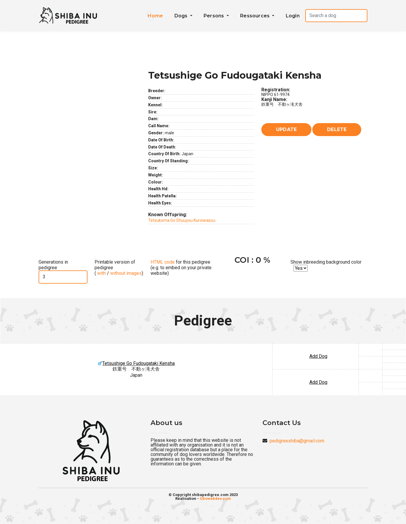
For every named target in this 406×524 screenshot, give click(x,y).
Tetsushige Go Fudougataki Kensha (136, 363)
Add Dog (318, 356)
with (101, 273)
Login (293, 16)
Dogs (181, 16)
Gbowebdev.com (215, 498)
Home (155, 16)
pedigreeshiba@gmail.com (297, 441)
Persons (214, 16)
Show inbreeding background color (326, 262)
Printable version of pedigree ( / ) (119, 267)
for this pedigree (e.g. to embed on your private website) (181, 267)
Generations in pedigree (53, 264)
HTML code (163, 262)
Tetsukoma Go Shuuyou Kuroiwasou (181, 220)
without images (126, 273)
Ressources (255, 16)
